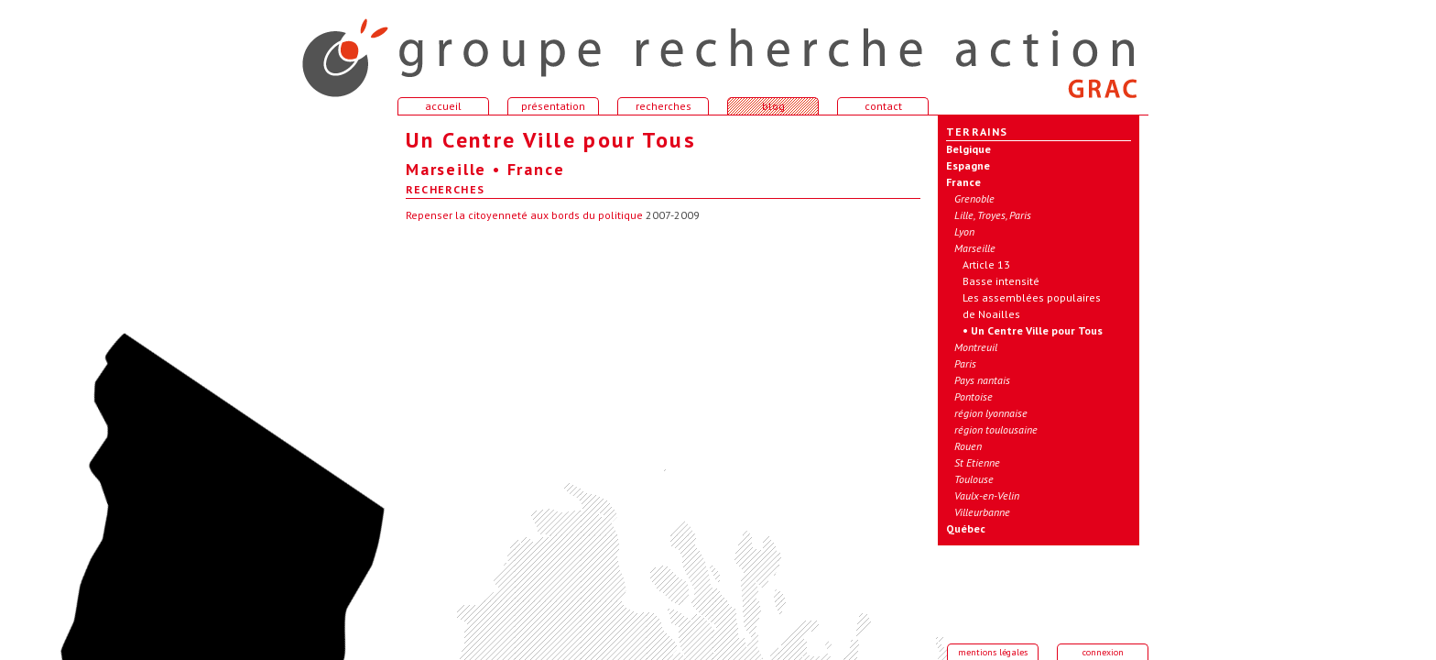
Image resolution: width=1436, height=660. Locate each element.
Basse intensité (1001, 281)
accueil (333, 49)
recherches (663, 106)
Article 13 (986, 264)
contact (883, 106)
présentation (553, 106)
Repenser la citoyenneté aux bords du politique (524, 215)
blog (773, 106)
